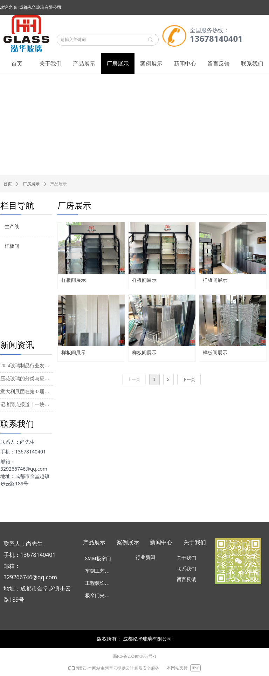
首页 (8, 184)
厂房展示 (31, 184)
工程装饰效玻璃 (100, 583)
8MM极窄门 (98, 558)
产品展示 (58, 184)
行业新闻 (145, 557)
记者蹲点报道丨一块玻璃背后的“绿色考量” (27, 404)
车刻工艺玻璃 (100, 571)
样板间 (12, 246)
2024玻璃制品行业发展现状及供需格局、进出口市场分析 (27, 365)
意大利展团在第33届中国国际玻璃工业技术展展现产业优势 (27, 391)
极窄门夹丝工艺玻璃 (100, 595)
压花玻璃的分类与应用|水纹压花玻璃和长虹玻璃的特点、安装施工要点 (27, 378)
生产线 (12, 226)
